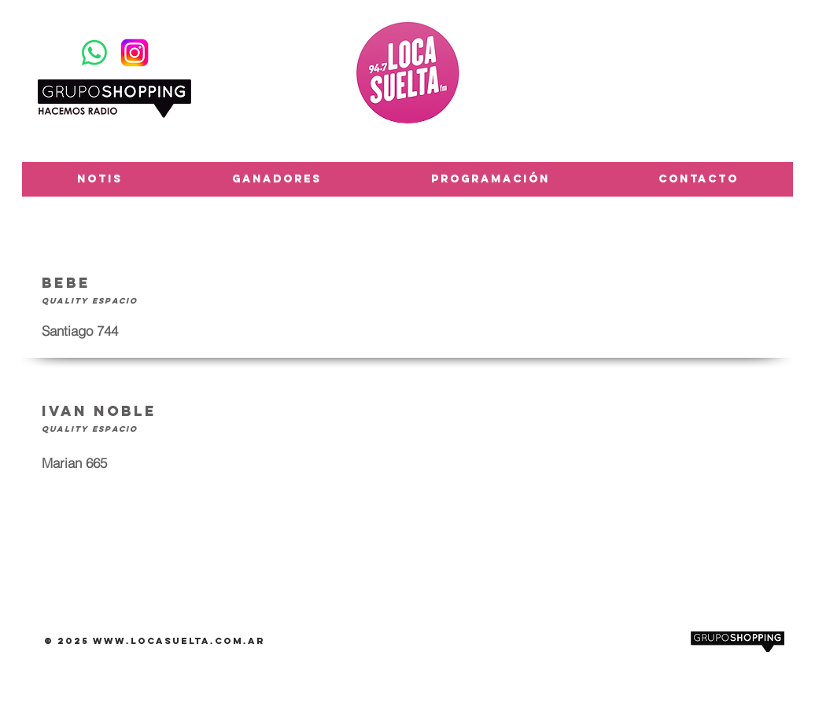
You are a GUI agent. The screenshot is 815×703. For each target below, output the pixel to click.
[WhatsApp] (94, 52)
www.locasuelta (151, 640)
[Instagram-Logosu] (134, 52)
